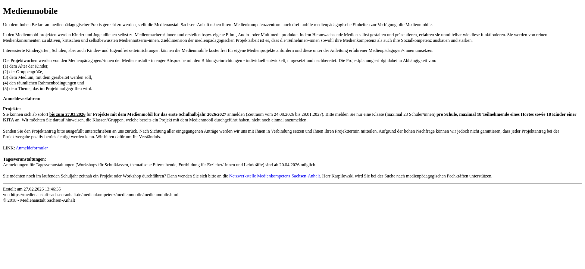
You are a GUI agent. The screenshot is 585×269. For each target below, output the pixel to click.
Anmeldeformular (32, 148)
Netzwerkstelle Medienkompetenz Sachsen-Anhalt (274, 176)
